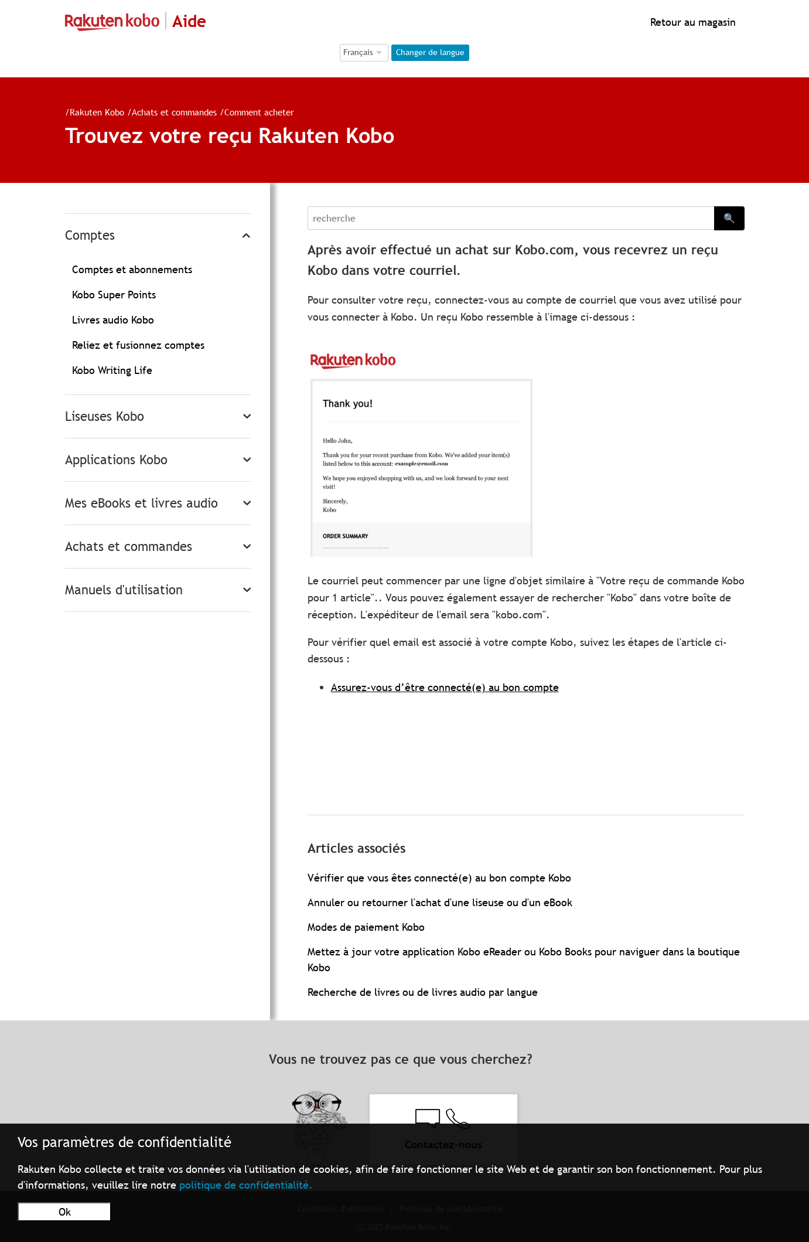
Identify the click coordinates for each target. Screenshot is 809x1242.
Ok (65, 1212)
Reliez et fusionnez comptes (138, 345)
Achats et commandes (174, 112)
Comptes (90, 235)
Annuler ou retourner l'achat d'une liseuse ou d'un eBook (440, 902)
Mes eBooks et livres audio (141, 503)
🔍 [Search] (729, 218)
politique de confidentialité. (246, 1185)
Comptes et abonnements (132, 269)
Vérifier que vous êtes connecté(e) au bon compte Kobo (439, 877)
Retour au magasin (691, 22)
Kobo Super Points (114, 294)
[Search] (511, 218)
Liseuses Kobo (104, 416)
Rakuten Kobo (97, 112)
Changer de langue (430, 52)
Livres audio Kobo (113, 319)
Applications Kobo (116, 460)
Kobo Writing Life (112, 370)
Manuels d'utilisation (124, 590)
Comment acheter (259, 112)
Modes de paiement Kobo (366, 927)
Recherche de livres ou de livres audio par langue (423, 992)
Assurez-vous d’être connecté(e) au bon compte (445, 687)
